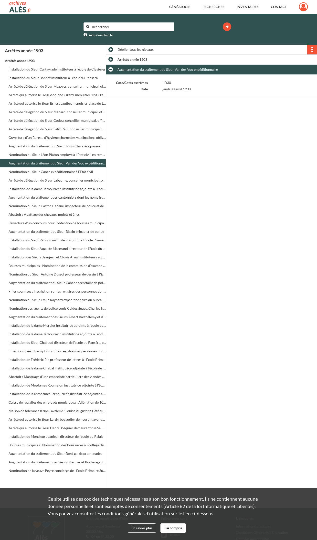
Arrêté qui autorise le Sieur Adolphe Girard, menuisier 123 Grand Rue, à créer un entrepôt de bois (57, 95)
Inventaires (248, 7)
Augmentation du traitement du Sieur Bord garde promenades (55, 453)
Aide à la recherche (101, 35)
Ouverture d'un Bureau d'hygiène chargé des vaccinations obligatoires (57, 137)
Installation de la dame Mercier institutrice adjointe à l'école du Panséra (57, 325)
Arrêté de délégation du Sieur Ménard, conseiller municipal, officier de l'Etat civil (57, 112)
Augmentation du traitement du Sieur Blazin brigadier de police (56, 231)
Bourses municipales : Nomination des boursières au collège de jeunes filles (57, 445)
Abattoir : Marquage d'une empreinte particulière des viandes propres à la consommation (57, 377)
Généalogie (179, 7)
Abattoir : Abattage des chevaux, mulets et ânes (44, 214)
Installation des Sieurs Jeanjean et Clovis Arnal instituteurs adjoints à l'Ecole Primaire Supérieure (57, 257)
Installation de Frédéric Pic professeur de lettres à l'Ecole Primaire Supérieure (57, 359)
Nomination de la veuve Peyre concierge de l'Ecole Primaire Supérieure (57, 471)
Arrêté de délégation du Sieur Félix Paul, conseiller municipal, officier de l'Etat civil (57, 129)
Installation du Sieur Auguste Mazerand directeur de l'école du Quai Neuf (57, 248)
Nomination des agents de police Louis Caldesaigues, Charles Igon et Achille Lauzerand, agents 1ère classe (57, 308)
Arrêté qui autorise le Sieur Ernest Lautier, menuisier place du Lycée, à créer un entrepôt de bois (57, 103)
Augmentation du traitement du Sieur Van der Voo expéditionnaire (57, 163)
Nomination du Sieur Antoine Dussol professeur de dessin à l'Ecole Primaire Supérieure (57, 274)
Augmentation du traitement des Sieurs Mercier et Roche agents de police (57, 462)
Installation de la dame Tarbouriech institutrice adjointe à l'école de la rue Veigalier (57, 334)
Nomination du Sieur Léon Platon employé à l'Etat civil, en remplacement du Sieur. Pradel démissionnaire (57, 155)
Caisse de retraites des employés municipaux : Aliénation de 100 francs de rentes (57, 402)
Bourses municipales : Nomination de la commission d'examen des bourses (57, 266)
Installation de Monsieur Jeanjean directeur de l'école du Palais (56, 436)
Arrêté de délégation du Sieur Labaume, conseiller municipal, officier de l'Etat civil (57, 180)
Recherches (213, 7)
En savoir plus (141, 528)
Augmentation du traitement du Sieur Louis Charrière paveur (55, 146)
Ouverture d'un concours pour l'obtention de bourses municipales (57, 223)
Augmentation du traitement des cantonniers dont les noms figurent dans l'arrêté (57, 197)
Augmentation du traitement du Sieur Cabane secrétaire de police (57, 283)
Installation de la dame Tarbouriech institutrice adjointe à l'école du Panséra (57, 189)
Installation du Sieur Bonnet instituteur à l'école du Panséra (53, 78)
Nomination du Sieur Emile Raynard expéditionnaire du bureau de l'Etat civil (57, 300)
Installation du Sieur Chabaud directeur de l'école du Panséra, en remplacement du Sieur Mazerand (57, 342)
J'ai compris (173, 528)
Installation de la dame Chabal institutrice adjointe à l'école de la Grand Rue (57, 368)
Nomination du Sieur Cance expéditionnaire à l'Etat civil (51, 172)
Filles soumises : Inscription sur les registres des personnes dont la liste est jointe (57, 291)
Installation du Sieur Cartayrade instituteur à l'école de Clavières (57, 69)
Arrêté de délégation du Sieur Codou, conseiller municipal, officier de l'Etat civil (57, 120)
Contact (279, 7)
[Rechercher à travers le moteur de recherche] (131, 26)
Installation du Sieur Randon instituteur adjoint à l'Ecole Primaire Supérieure (57, 240)
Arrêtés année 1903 (20, 61)
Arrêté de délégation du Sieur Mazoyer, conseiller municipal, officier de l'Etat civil (57, 86)
